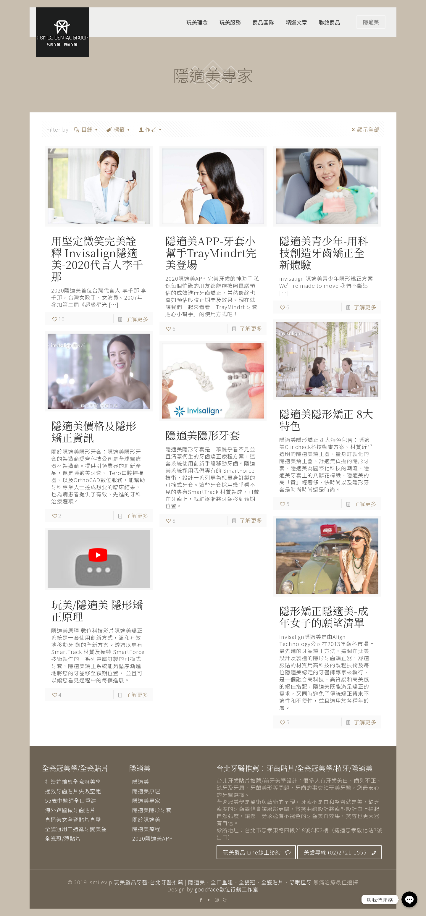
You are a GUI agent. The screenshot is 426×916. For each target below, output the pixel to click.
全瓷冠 (247, 882)
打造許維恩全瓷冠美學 (73, 781)
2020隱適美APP (152, 838)
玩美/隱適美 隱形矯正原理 (97, 610)
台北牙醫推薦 (166, 882)
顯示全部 (365, 129)
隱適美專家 (146, 800)
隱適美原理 (146, 791)
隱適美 (371, 22)
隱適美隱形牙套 (202, 434)
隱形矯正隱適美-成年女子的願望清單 (323, 616)
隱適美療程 (146, 829)
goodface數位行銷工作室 (227, 889)
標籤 (118, 129)
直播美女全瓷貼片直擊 (73, 819)
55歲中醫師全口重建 (70, 800)
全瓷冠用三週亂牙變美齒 (76, 829)
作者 (151, 129)
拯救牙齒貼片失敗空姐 (73, 791)
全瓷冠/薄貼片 (63, 838)
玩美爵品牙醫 (131, 882)
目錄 (86, 129)
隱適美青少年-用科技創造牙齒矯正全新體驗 (323, 252)
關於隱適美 (146, 819)
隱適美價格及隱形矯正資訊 (93, 431)
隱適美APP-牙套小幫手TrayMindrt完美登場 (210, 252)
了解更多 (137, 319)
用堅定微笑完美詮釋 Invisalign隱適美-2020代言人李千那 (97, 258)
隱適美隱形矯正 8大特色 (326, 419)
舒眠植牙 (300, 882)
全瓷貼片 (272, 882)
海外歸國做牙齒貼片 (70, 810)
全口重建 (222, 882)
